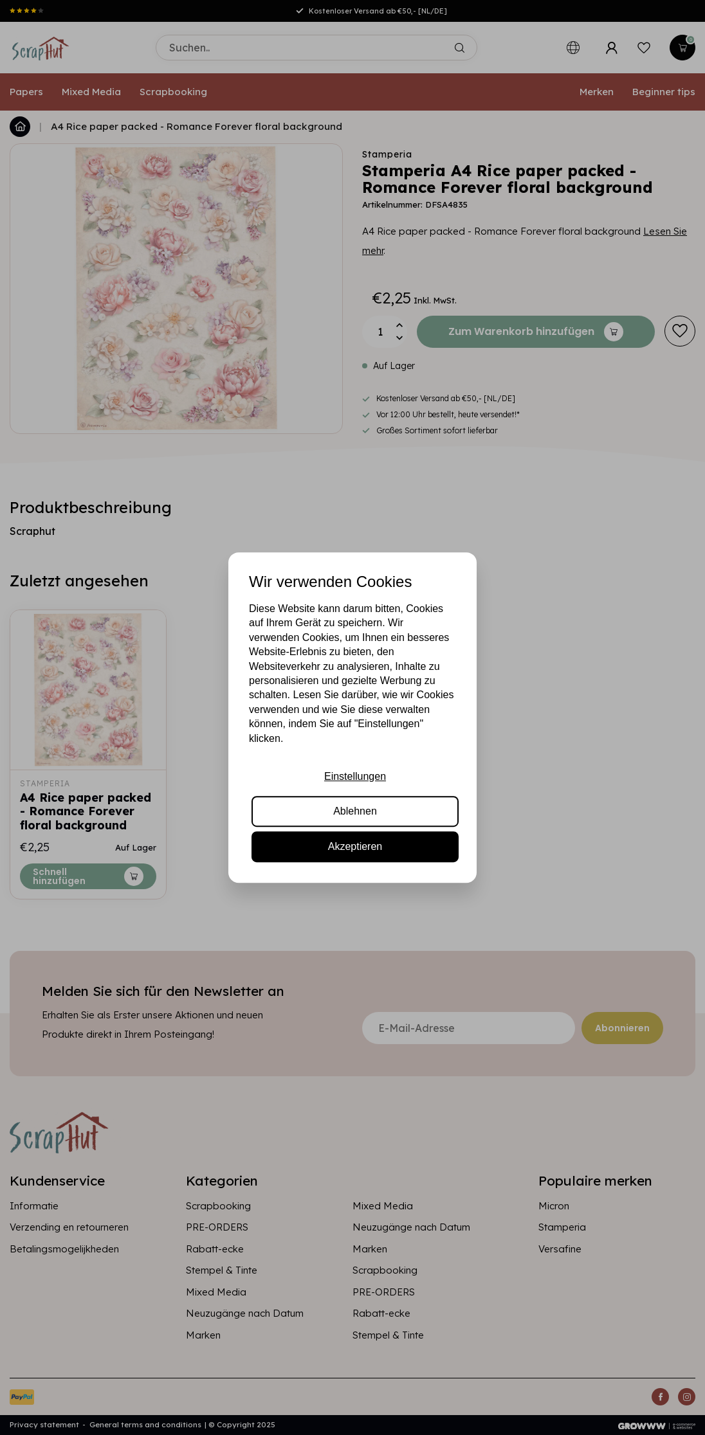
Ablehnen (355, 811)
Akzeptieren (355, 846)
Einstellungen (355, 776)
